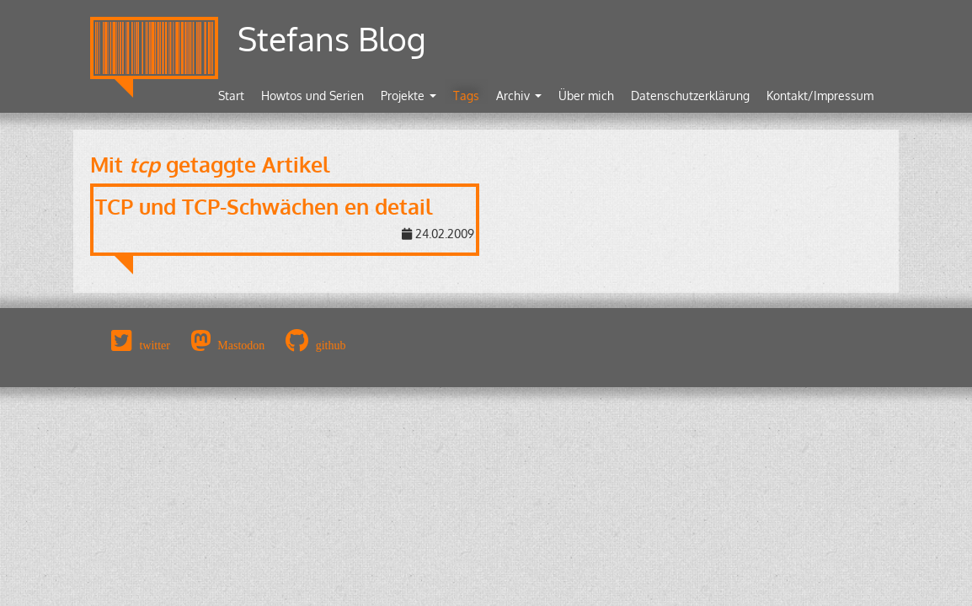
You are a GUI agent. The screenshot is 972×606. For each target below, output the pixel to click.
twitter (154, 345)
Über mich (586, 95)
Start (231, 95)
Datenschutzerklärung (690, 95)
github (331, 345)
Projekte (408, 95)
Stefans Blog (332, 38)
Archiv (519, 95)
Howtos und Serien (312, 95)
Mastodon (240, 345)
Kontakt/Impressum (819, 95)
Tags (466, 95)
